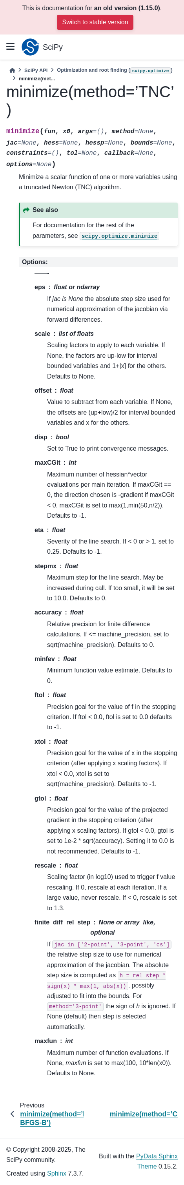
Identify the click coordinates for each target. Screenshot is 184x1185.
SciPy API (35, 70)
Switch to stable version (95, 22)
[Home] (12, 70)
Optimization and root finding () (115, 70)
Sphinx (56, 1173)
